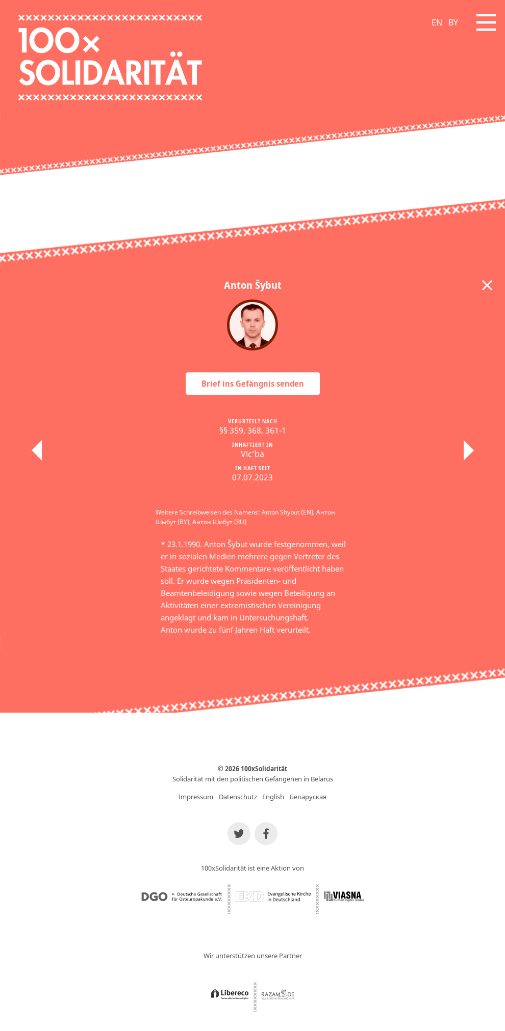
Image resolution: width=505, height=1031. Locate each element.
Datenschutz (238, 796)
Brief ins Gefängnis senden (252, 383)
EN (437, 22)
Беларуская (308, 796)
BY (453, 22)
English (273, 796)
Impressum (196, 796)
